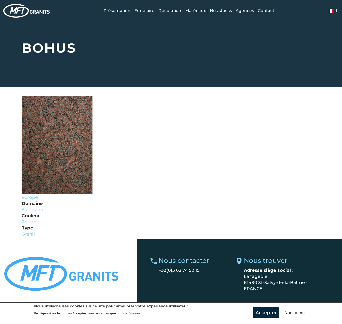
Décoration (169, 10)
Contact (266, 10)
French (330, 11)
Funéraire (144, 10)
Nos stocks (221, 10)
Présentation (117, 10)
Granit (28, 234)
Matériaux (195, 10)
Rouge (29, 221)
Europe (30, 197)
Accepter (266, 312)
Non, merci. (295, 312)
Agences (245, 10)
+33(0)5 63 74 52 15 (179, 270)
